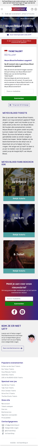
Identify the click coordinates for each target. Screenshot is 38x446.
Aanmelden (19, 98)
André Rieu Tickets (8, 375)
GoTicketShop (9, 433)
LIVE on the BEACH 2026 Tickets (12, 378)
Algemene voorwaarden (9, 415)
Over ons (4, 409)
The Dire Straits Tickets (9, 396)
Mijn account (6, 404)
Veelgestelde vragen (11, 428)
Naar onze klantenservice (12, 348)
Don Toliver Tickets (8, 369)
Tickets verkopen (7, 406)
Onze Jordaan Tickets (9, 391)
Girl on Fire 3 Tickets (8, 393)
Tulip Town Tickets (8, 388)
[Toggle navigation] (5, 9)
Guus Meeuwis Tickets (9, 372)
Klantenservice (6, 412)
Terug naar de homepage (19, 105)
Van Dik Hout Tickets (8, 385)
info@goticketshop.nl (12, 425)
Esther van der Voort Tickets (11, 366)
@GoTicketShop (10, 431)
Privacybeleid (6, 418)
